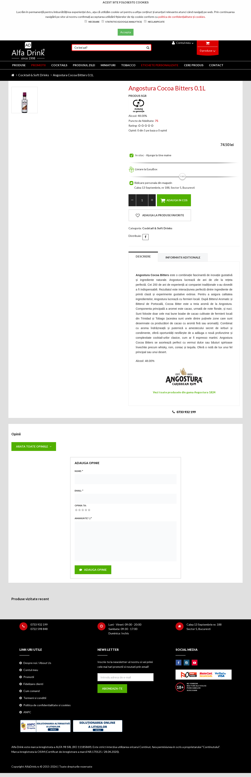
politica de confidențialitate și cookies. (182, 16)
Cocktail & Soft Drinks (33, 75)
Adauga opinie (93, 569)
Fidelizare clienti (33, 684)
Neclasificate (154, 21)
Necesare (91, 21)
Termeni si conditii (34, 698)
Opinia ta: (80, 505)
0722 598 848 (39, 629)
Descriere (143, 256)
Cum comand (31, 691)
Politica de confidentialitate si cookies (47, 705)
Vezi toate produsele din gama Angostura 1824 (184, 392)
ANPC (27, 712)
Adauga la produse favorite (160, 215)
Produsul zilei (84, 65)
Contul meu (183, 42)
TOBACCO (128, 65)
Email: (79, 490)
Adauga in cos (174, 200)
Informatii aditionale (183, 257)
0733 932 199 (39, 624)
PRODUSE (19, 65)
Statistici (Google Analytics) (121, 21)
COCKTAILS (59, 65)
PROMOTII (38, 65)
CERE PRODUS (193, 65)
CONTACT (216, 65)
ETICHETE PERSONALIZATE (159, 65)
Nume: (79, 471)
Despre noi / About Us (37, 663)
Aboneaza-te (112, 688)
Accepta (125, 32)
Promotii (28, 677)
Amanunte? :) (83, 518)
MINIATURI (108, 65)
